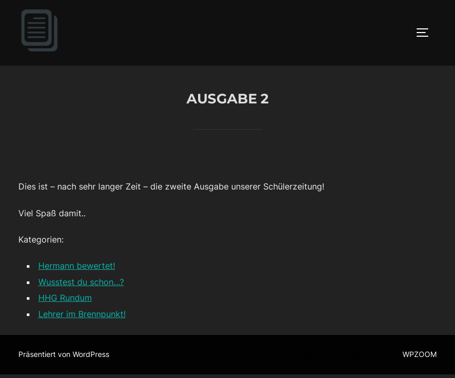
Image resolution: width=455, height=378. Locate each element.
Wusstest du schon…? (81, 282)
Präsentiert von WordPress (63, 354)
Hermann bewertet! (76, 266)
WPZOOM (419, 354)
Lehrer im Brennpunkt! (82, 314)
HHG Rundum (65, 298)
